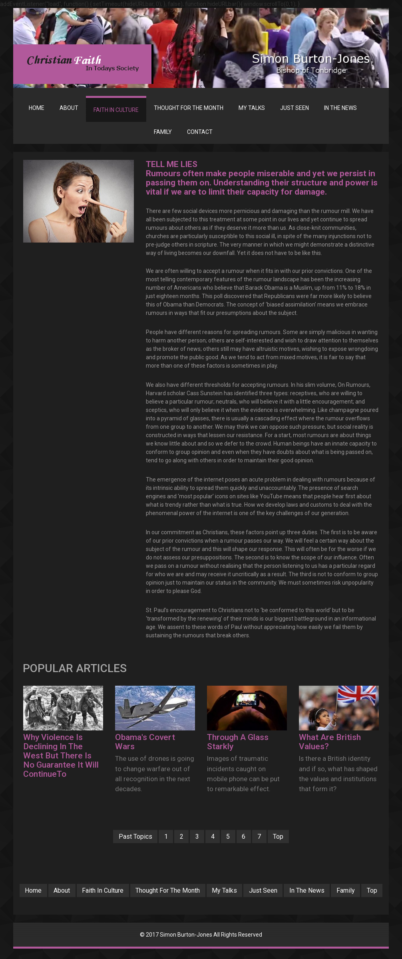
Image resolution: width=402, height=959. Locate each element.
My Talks (258, 891)
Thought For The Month (196, 891)
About (78, 891)
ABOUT (69, 108)
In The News (348, 891)
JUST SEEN (294, 108)
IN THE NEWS (340, 108)
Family (188, 901)
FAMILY (163, 132)
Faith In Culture (123, 891)
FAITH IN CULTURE (116, 110)
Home (36, 108)
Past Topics (124, 837)
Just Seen (300, 891)
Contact (200, 132)
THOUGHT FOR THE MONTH (188, 108)
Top (289, 837)
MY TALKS (252, 108)
